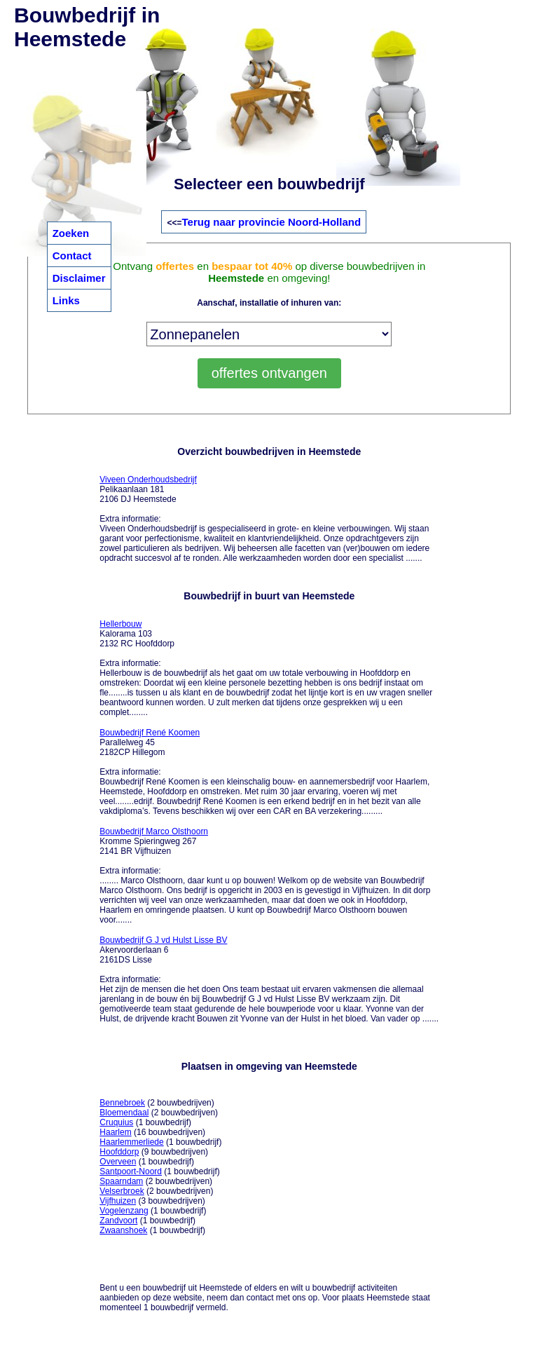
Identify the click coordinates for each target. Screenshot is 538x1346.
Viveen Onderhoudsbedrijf (148, 479)
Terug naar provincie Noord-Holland (271, 222)
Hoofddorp (119, 1152)
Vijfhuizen (117, 1201)
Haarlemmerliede (131, 1142)
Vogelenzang (123, 1211)
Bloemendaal (124, 1112)
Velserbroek (121, 1191)
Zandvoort (118, 1220)
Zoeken (71, 233)
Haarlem (115, 1132)
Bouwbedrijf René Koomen (149, 732)
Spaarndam (121, 1181)
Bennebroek (122, 1103)
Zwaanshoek (123, 1230)
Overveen (117, 1162)
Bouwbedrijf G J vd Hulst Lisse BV (163, 940)
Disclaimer (79, 278)
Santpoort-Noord (130, 1171)
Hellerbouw (120, 624)
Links (66, 300)
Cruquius (116, 1122)
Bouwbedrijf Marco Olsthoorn (153, 831)
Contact (72, 255)
